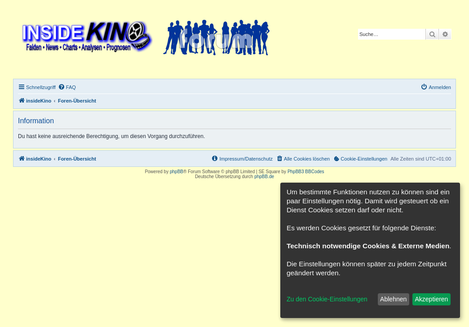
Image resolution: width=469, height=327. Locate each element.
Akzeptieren (431, 299)
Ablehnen (393, 299)
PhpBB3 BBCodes (306, 171)
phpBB (176, 171)
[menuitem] (67, 87)
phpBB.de (264, 176)
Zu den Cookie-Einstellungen (327, 299)
